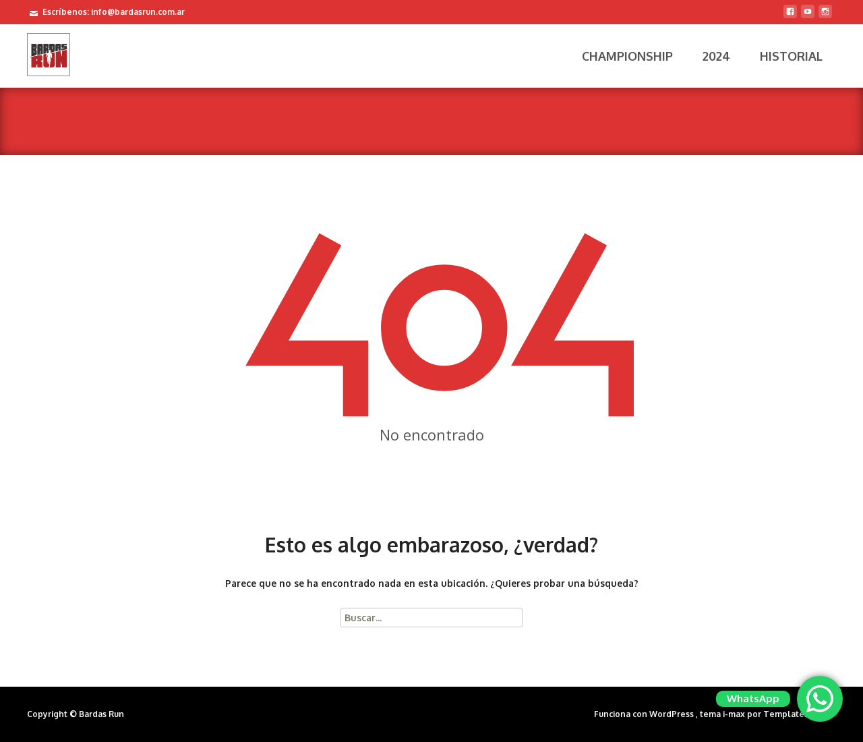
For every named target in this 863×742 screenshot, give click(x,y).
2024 (716, 56)
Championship (627, 56)
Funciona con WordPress (645, 714)
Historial (791, 56)
